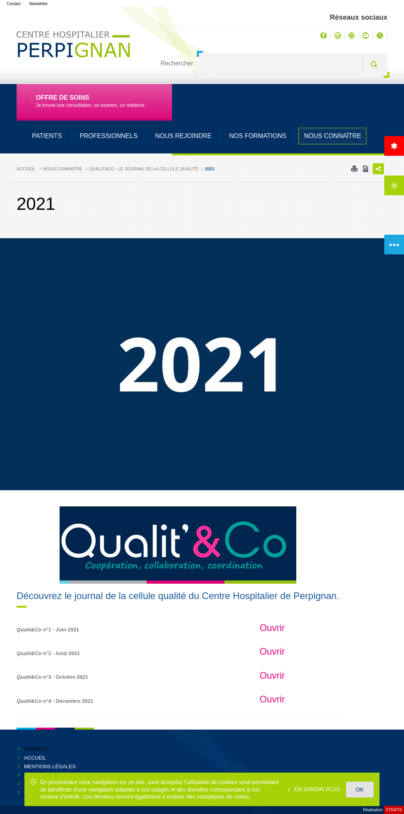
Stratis (394, 810)
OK (360, 789)
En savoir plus (316, 789)
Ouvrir (272, 628)
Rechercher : (179, 63)
